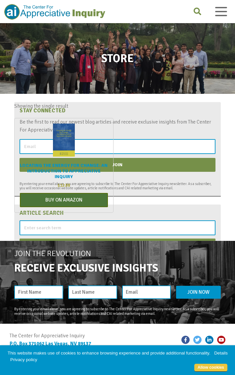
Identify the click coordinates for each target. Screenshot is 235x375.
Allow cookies (211, 367)
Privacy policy (23, 359)
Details (221, 353)
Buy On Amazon (63, 200)
